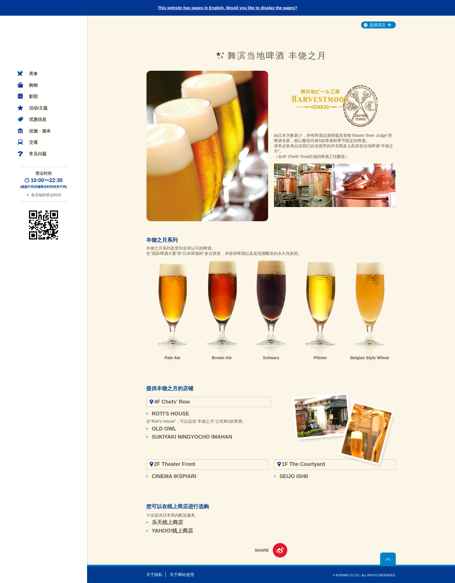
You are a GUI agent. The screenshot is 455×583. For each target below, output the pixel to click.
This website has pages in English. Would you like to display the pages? (227, 8)
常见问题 (37, 153)
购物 (33, 85)
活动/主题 (38, 108)
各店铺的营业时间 (46, 195)
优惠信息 (37, 119)
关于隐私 (154, 574)
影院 (33, 96)
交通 (33, 142)
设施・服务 (40, 130)
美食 (33, 73)
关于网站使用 (182, 574)
